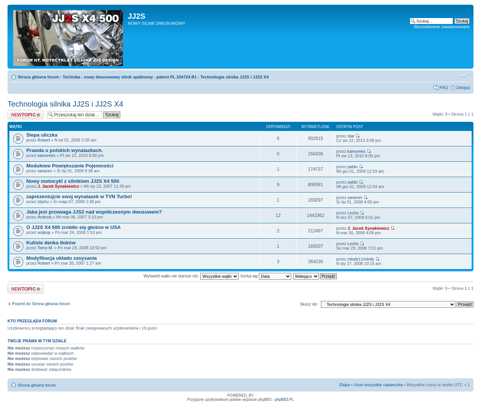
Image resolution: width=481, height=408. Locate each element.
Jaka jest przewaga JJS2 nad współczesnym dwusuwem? (94, 212)
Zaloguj (463, 87)
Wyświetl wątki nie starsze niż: (191, 276)
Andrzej (44, 217)
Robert (44, 140)
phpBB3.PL (284, 399)
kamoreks (47, 155)
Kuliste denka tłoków (51, 242)
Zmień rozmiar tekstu (464, 75)
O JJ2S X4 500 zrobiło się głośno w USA (73, 227)
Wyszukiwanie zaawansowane (442, 26)
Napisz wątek (26, 114)
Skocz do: (309, 304)
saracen (45, 171)
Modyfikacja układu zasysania (61, 258)
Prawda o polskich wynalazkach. (64, 150)
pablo (353, 166)
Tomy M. (45, 247)
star (351, 136)
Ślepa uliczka (41, 135)
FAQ (444, 87)
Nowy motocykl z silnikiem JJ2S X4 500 (72, 181)
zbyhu (43, 201)
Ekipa (344, 384)
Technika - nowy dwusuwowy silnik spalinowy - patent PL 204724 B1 (130, 77)
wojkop (44, 232)
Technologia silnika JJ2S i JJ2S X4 (234, 77)
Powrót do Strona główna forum (41, 303)
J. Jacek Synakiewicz (58, 186)
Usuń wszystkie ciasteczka (378, 384)
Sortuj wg (265, 276)
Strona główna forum (38, 77)
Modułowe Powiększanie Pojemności (69, 166)
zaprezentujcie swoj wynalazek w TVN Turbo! (79, 196)
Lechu (353, 213)
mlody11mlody (361, 259)
